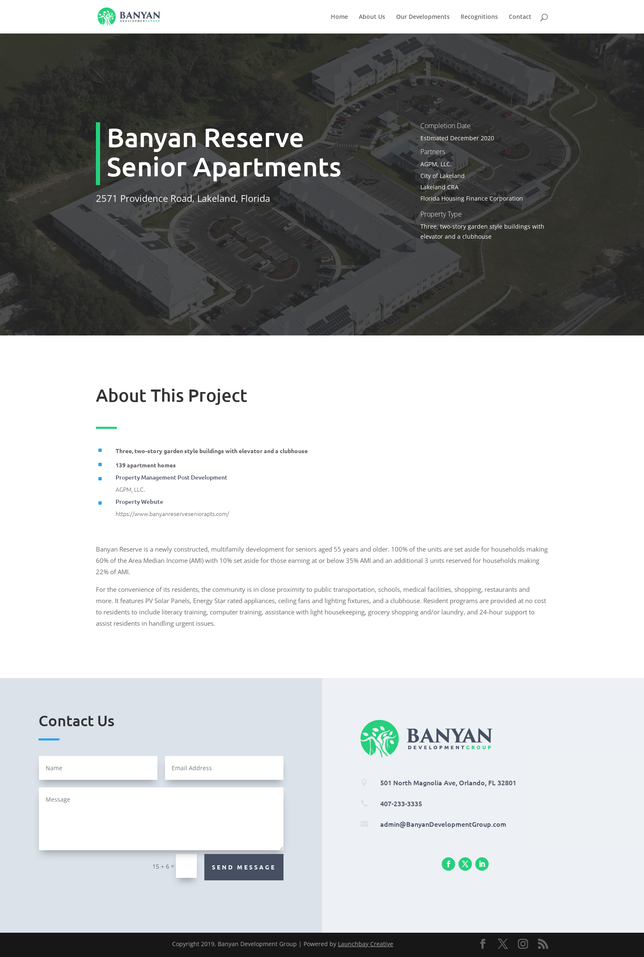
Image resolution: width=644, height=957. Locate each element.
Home (339, 17)
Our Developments (423, 17)
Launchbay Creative (365, 944)
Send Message (244, 867)
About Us (372, 17)
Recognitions (479, 17)
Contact (520, 17)
